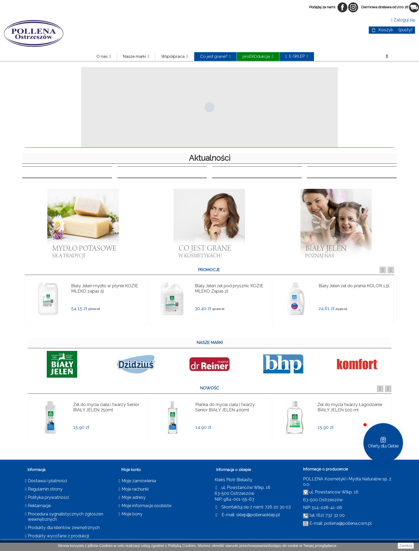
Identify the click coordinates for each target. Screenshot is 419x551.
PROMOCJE (209, 269)
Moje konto (131, 470)
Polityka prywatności (48, 497)
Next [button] (390, 270)
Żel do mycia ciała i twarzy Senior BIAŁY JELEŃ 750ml (106, 407)
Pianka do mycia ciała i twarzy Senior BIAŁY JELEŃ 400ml (225, 407)
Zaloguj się (403, 19)
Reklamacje (39, 505)
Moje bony (132, 513)
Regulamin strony (45, 489)
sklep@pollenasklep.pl (258, 514)
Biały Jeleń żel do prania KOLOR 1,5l (354, 285)
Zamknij (405, 546)
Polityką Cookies (182, 546)
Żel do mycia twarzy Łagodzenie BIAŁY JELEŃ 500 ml (349, 407)
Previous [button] (382, 270)
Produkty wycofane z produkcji (58, 535)
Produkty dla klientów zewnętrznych (64, 527)
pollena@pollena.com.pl (348, 523)
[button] (136, 56)
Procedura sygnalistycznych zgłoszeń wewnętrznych (65, 516)
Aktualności (209, 158)
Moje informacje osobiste (146, 505)
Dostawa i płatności (47, 480)
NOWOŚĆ (209, 388)
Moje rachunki (135, 489)
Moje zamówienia (139, 480)
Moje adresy (134, 497)
